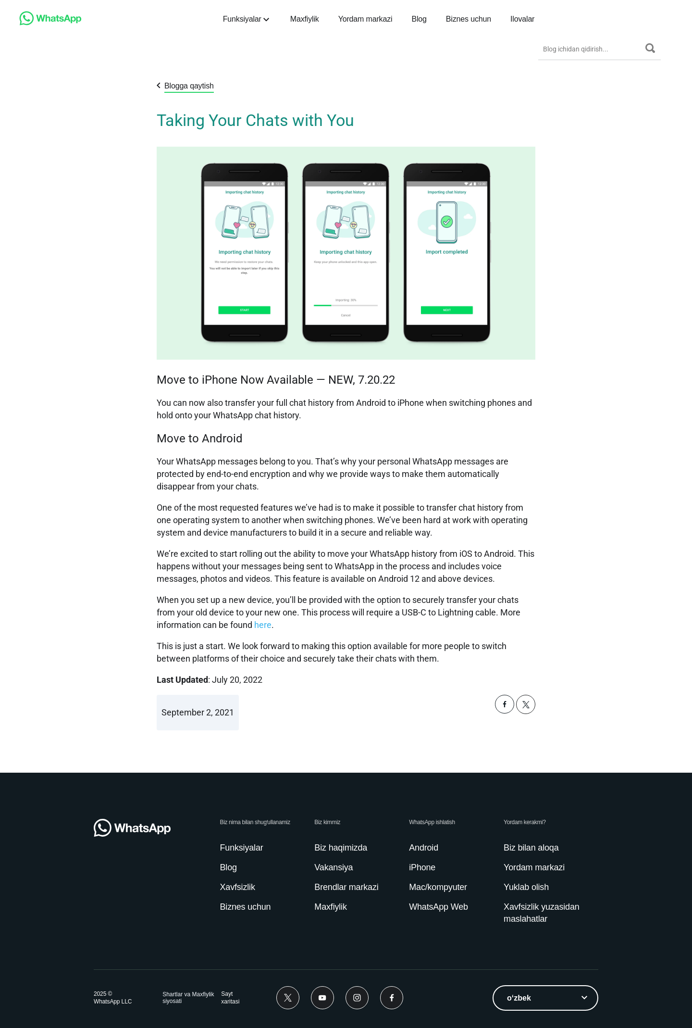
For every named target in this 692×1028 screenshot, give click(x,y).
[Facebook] (391, 997)
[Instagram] (357, 997)
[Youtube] (322, 997)
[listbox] (545, 998)
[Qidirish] (650, 48)
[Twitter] (287, 997)
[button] (504, 710)
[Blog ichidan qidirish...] (591, 49)
